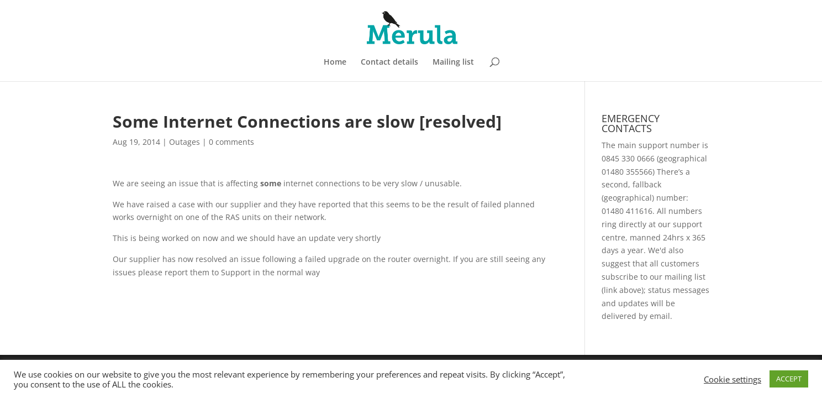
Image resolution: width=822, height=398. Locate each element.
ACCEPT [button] (789, 379)
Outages (184, 142)
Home (335, 62)
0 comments (231, 142)
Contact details (389, 62)
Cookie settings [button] (732, 379)
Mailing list (453, 62)
